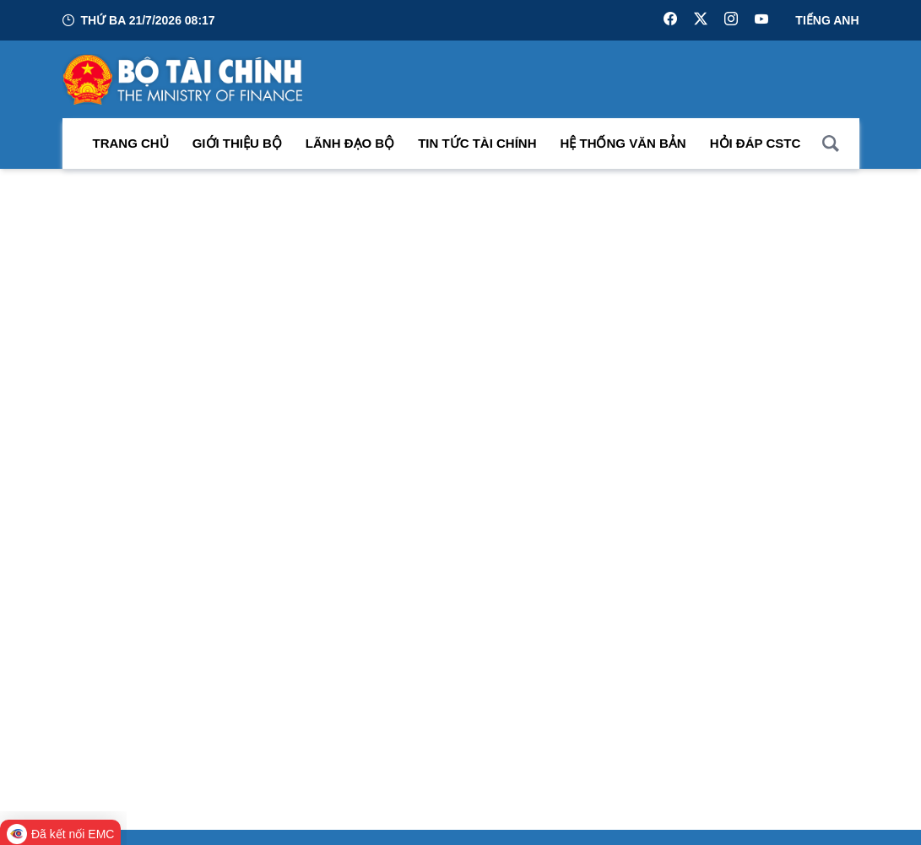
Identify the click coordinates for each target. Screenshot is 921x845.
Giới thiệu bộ (237, 143)
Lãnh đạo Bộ (350, 143)
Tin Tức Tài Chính (477, 143)
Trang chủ (131, 143)
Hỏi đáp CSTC (755, 143)
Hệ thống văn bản (623, 143)
